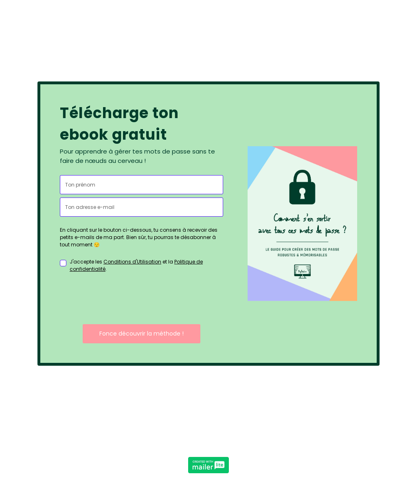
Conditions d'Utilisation (132, 261)
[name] (141, 184)
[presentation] (122, 298)
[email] (141, 207)
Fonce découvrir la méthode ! (141, 333)
